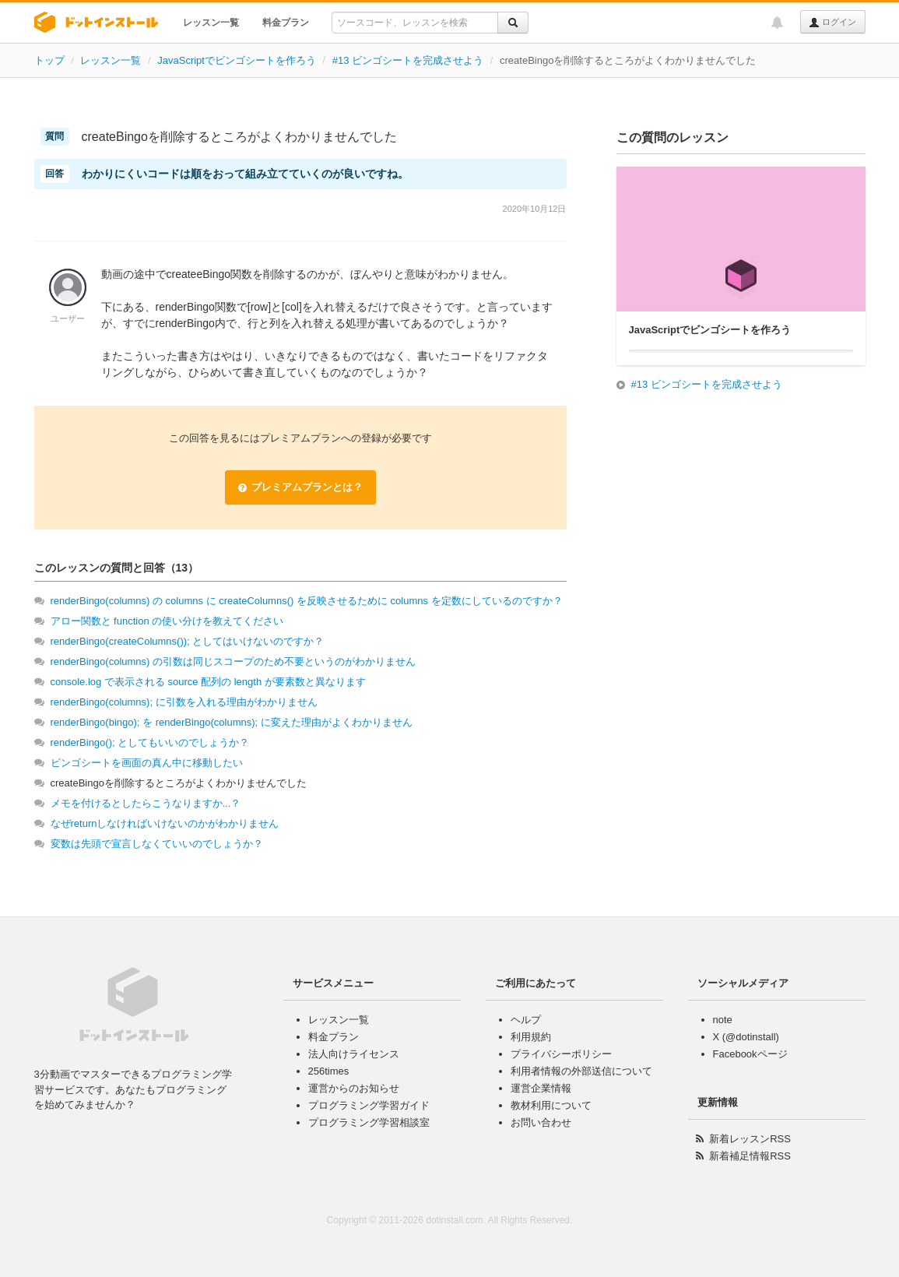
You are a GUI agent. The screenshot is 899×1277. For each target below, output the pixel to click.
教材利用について (551, 1105)
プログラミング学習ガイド (369, 1105)
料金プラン (285, 22)
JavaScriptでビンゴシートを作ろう (236, 60)
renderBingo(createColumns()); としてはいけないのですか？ (188, 641)
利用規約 (531, 1037)
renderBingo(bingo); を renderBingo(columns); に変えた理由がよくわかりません (232, 722)
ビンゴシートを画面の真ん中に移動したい (147, 763)
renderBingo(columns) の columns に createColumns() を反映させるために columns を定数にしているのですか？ (307, 601)
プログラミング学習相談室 (369, 1122)
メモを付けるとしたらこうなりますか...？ (146, 803)
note (722, 1019)
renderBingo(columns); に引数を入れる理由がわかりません (184, 702)
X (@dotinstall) (746, 1037)
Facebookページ (750, 1054)
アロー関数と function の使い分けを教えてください (167, 621)
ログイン (832, 22)
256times (328, 1071)
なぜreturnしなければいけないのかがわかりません (165, 823)
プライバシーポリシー (561, 1054)
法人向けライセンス (353, 1054)
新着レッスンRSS (750, 1139)
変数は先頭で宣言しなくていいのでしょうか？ (157, 844)
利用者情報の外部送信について (581, 1071)
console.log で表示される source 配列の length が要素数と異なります (208, 682)
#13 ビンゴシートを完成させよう (407, 60)
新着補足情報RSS (750, 1156)
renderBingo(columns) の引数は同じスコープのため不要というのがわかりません (233, 661)
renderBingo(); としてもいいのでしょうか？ (150, 742)
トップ (49, 60)
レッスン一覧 (211, 22)
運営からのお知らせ (353, 1088)
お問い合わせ (541, 1122)
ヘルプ (526, 1019)
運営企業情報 (541, 1088)
